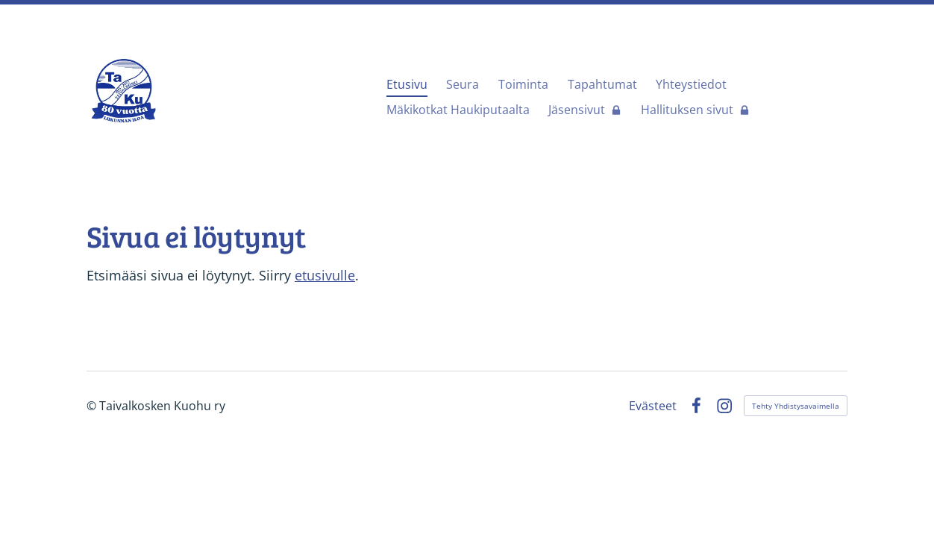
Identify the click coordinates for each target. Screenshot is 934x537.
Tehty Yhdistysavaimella (795, 406)
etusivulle (325, 275)
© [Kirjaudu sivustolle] (93, 406)
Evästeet (653, 406)
